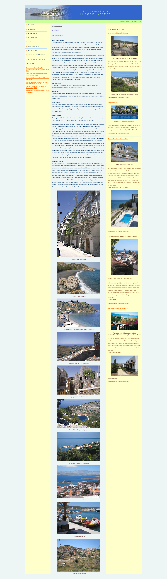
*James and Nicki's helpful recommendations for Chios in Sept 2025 (37, 69)
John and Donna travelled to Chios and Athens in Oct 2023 (37, 82)
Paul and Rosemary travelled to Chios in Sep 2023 (36, 87)
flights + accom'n (123, 97)
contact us (31, 42)
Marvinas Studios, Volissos (118, 308)
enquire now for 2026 (128, 21)
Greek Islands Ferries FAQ (37, 59)
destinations (32, 29)
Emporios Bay (113, 102)
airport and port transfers (37, 54)
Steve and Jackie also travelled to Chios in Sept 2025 (37, 74)
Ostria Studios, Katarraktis (118, 139)
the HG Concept (33, 25)
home (139, 21)
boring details (33, 50)
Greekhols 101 (33, 33)
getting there (32, 37)
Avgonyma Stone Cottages (118, 33)
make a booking (33, 46)
